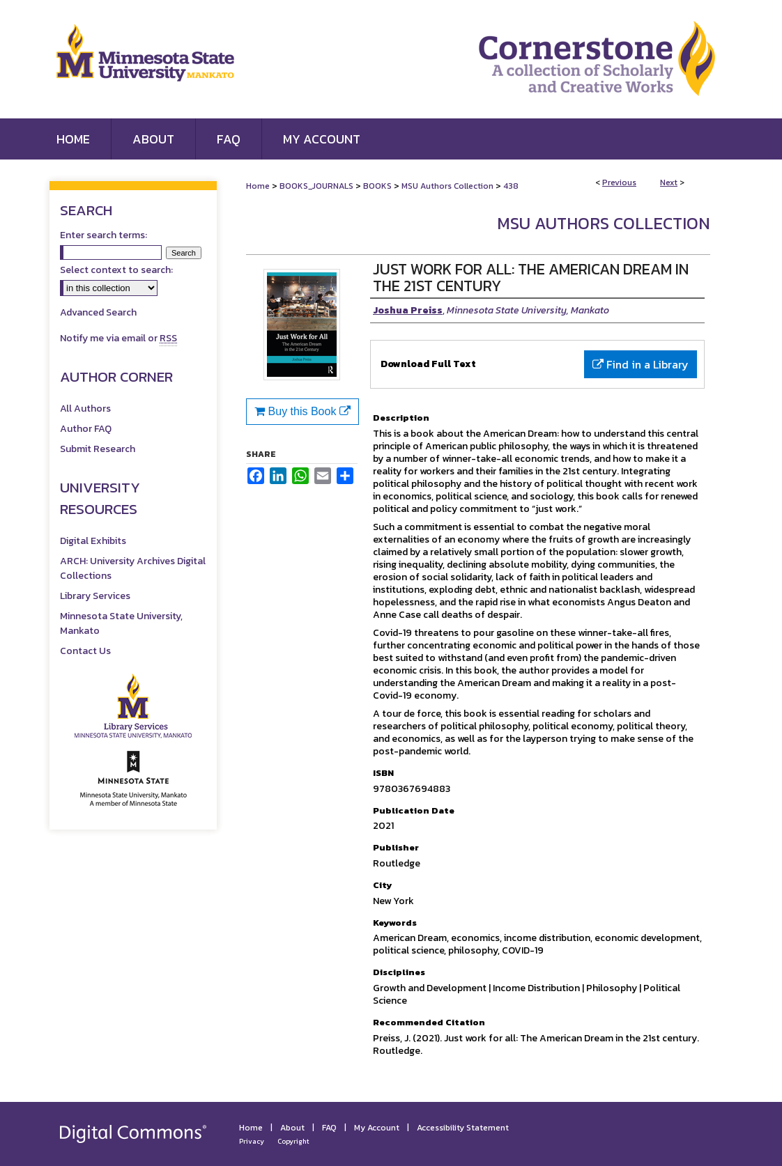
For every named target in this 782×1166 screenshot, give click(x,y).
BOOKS (377, 186)
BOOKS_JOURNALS (316, 186)
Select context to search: (116, 270)
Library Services (95, 596)
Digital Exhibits (93, 541)
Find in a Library (640, 364)
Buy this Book (302, 411)
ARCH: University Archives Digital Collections (133, 568)
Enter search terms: (103, 235)
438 (511, 186)
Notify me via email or (118, 338)
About (292, 1127)
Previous (619, 182)
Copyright (293, 1141)
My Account (376, 1127)
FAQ (329, 1127)
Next (668, 182)
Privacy (251, 1141)
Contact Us (85, 651)
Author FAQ (86, 428)
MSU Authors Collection (447, 186)
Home (258, 186)
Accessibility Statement (463, 1127)
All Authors (85, 408)
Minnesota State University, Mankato (121, 623)
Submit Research (97, 449)
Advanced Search (98, 312)
